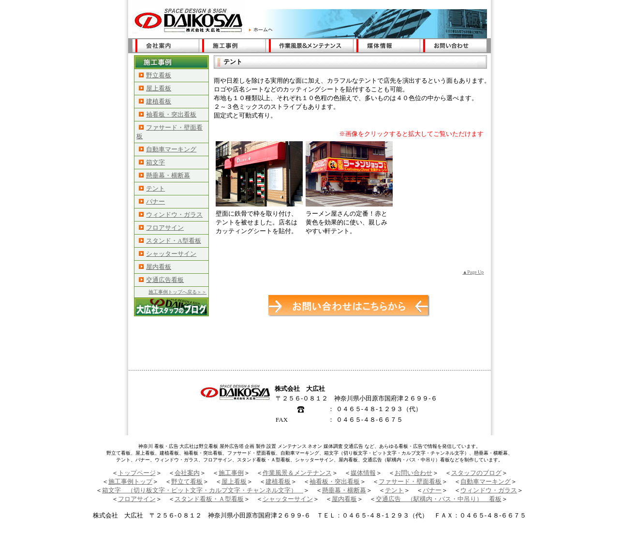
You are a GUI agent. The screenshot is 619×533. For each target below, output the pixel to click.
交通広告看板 (161, 279)
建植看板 (155, 101)
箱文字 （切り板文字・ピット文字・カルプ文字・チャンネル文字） (202, 490)
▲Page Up (473, 272)
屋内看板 (155, 266)
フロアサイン (161, 227)
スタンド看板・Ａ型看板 (209, 499)
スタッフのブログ (476, 472)
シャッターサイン (167, 253)
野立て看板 (187, 481)
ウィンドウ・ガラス (171, 214)
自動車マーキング (167, 149)
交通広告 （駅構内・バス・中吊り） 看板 (438, 499)
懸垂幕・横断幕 (164, 175)
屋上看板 (155, 88)
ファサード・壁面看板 (410, 481)
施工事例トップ (130, 481)
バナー (152, 201)
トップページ (137, 472)
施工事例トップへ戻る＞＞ (177, 292)
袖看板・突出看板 (167, 114)
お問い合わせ (413, 472)
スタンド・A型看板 (170, 240)
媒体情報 (363, 472)
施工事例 (231, 472)
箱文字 (152, 162)
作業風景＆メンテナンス (297, 472)
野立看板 (155, 75)
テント (152, 188)
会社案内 (187, 472)
